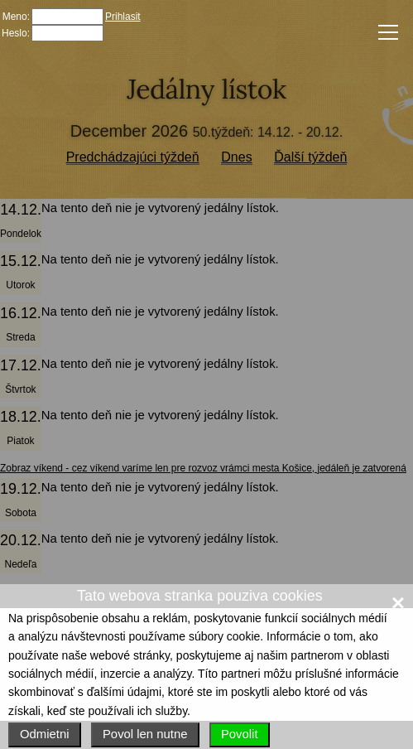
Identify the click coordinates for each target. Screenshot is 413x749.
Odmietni (45, 734)
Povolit (239, 734)
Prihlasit (123, 16)
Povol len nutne (145, 734)
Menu (385, 31)
